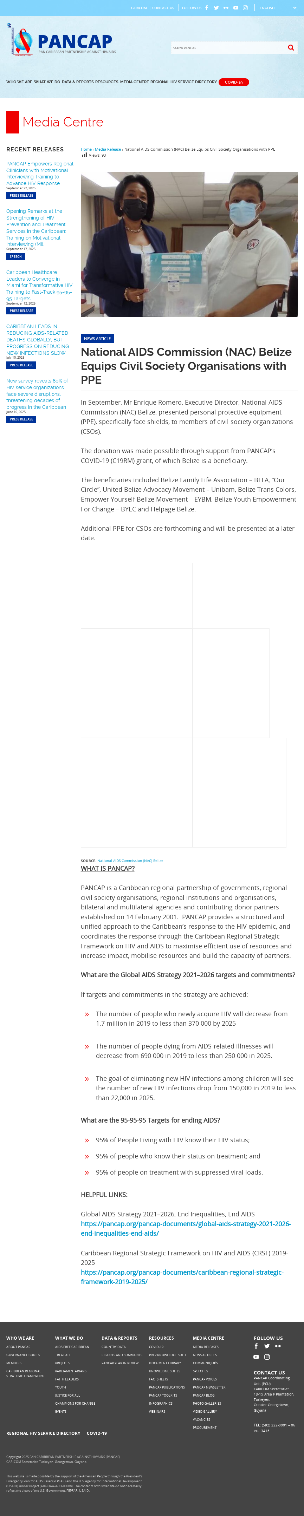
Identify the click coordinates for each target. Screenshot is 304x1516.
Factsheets (158, 1379)
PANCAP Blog (204, 1395)
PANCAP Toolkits (163, 1395)
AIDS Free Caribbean (72, 1347)
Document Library (165, 1363)
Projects (62, 1363)
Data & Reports (78, 82)
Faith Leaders (67, 1379)
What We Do (47, 82)
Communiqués (205, 1363)
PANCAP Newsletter (209, 1387)
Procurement (204, 1427)
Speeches (200, 1371)
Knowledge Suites (164, 1371)
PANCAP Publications (167, 1387)
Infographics (161, 1403)
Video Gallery (205, 1411)
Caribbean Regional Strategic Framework (25, 1373)
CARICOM (139, 7)
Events (60, 1411)
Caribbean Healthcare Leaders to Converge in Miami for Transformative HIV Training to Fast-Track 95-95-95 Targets (39, 285)
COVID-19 (233, 82)
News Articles (205, 1355)
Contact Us (163, 7)
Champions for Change (75, 1403)
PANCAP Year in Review (120, 1363)
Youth (60, 1387)
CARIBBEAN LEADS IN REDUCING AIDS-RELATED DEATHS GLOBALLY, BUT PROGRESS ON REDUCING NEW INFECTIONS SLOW (37, 339)
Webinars (157, 1411)
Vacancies (201, 1419)
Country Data (114, 1347)
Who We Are (19, 82)
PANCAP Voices (205, 1379)
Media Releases (206, 1347)
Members (13, 1363)
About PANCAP (18, 1347)
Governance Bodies (23, 1355)
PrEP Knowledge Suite (168, 1355)
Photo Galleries (207, 1403)
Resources (106, 82)
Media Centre (134, 82)
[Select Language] (278, 8)
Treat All (63, 1355)
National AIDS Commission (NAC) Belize (130, 860)
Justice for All (67, 1395)
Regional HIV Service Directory (183, 82)
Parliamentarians (70, 1371)
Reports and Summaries (122, 1355)
